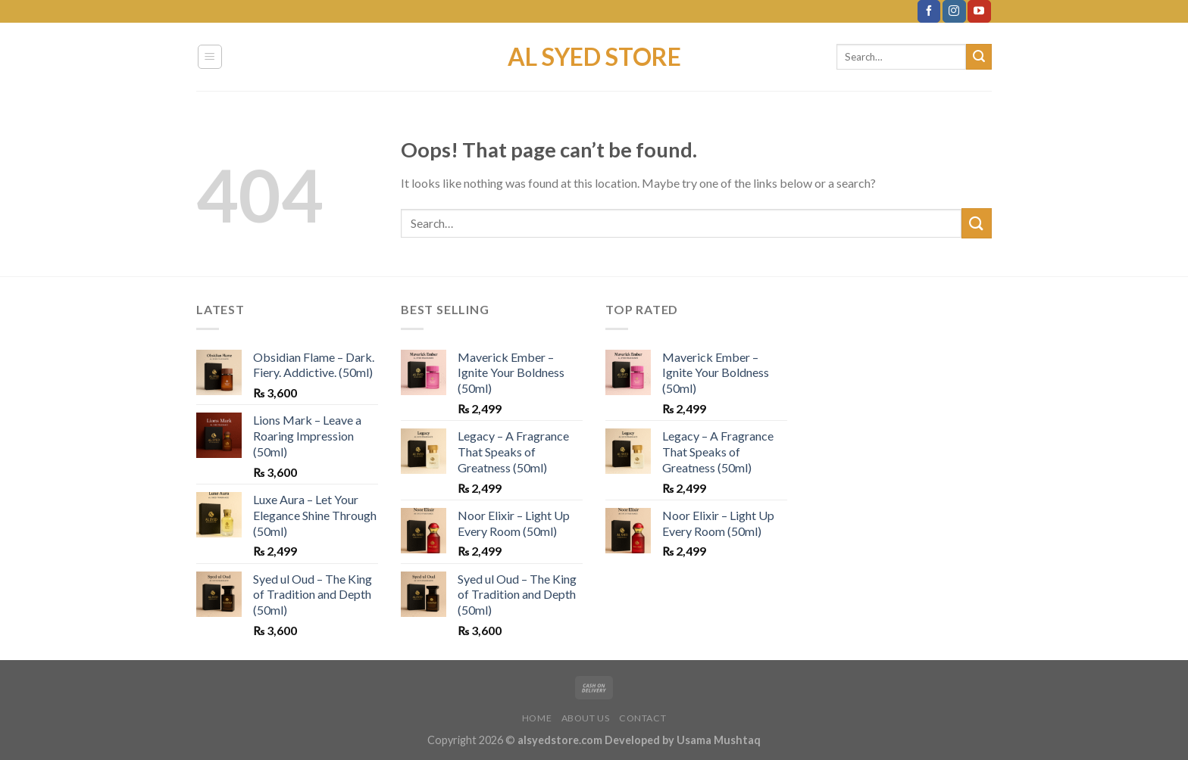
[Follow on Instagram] (954, 11)
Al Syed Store (594, 57)
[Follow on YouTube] (979, 11)
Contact (642, 718)
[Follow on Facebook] (929, 11)
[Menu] (210, 57)
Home (537, 718)
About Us (585, 718)
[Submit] (979, 57)
